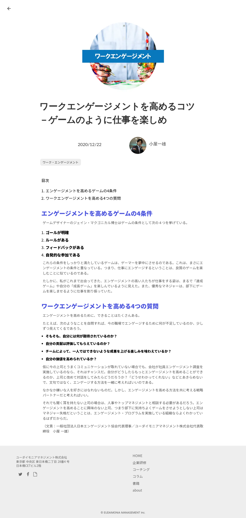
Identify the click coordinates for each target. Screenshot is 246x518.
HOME (138, 455)
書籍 (136, 483)
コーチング (141, 469)
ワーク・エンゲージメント (60, 162)
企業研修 (139, 462)
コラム (138, 476)
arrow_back (9, 8)
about (137, 490)
